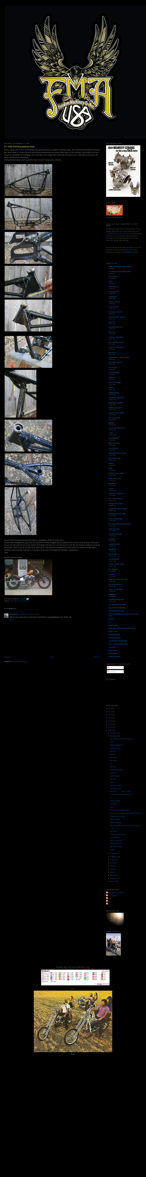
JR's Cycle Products (115, 498)
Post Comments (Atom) (20, 661)
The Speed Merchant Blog (117, 604)
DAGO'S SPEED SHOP (116, 564)
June (112, 866)
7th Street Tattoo (114, 635)
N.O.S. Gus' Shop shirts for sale (120, 810)
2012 (110, 721)
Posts (109, 667)
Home (52, 657)
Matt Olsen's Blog (114, 458)
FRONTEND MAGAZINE (117, 453)
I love (111, 742)
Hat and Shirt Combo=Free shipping (121, 739)
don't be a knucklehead (19, 601)
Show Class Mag (114, 443)
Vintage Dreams (114, 392)
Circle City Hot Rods (115, 589)
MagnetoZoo (113, 297)
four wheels (113, 831)
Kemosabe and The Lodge (117, 514)
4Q (110, 622)
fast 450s (112, 779)
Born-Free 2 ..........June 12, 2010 (120, 791)
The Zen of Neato (114, 418)
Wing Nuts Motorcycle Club (118, 579)
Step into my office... (116, 785)
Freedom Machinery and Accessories (117, 233)
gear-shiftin (113, 804)
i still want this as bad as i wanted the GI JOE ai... (125, 813)
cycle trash (112, 647)
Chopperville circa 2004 (117, 816)
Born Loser (112, 332)
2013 (110, 718)
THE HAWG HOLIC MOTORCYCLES (122, 628)
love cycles (112, 352)
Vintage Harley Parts (115, 503)
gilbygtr (111, 423)
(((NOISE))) (112, 483)
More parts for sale (116, 843)
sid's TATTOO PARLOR (117, 608)
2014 (110, 715)
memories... (113, 751)
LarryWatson (113, 653)
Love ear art (113, 367)
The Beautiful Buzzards (116, 599)
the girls (112, 850)
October (113, 853)
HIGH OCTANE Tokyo (116, 473)
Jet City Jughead (112, 895)
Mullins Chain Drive (115, 408)
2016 (110, 708)
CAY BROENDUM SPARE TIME (120, 271)
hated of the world (115, 478)
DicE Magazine (114, 438)
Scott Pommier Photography (118, 641)
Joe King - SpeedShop (116, 337)
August (112, 860)
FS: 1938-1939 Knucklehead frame (19, 146)
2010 (110, 727)
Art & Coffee (114, 837)
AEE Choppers (114, 276)
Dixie (110, 468)
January (113, 881)
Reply (11, 620)
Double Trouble (115, 776)
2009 (110, 730)
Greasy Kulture (114, 307)
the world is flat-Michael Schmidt (120, 524)
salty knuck (113, 760)
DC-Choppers (113, 569)
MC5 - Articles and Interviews (119, 644)
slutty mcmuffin (115, 819)
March (112, 875)
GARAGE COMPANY (116, 493)
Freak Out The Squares (116, 347)
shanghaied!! (113, 594)
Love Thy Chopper (115, 382)
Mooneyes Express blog (116, 611)
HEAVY (111, 387)
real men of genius (115, 822)
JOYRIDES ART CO (116, 362)
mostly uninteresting (115, 519)
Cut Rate (111, 574)
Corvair (112, 782)
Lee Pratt (112, 754)
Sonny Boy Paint (114, 529)
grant (108, 901)
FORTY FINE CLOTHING (115, 893)
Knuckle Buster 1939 (115, 327)
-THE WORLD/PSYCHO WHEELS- (121, 266)
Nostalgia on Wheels (115, 312)
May (112, 869)
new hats (112, 773)
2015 (110, 712)
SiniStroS (112, 377)
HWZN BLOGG (114, 287)
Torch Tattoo (113, 650)
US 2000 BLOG (114, 292)
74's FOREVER (114, 559)
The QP (109, 898)
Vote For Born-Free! (116, 840)
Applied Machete (114, 544)
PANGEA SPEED (114, 302)
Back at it (113, 767)
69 (110, 798)
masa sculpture (114, 448)
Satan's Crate (113, 631)
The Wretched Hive (115, 584)
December (113, 733)
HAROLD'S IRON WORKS (118, 509)
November (113, 736)
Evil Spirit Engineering (116, 397)
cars (111, 763)
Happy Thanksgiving (116, 745)
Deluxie (111, 463)
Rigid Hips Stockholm (116, 403)
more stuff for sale (115, 788)
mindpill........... (113, 539)
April (112, 872)
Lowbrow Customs (115, 638)
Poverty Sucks (113, 625)
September (113, 856)
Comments (111, 671)
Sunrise (111, 488)
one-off (112, 807)
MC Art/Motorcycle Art (116, 342)
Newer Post (7, 657)
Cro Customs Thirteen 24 (117, 428)
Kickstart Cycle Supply (116, 413)
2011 (110, 724)
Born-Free (112, 322)
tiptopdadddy (14, 614)
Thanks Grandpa (115, 801)
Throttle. (111, 619)
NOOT (111, 281)
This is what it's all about (117, 834)
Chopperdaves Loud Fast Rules (119, 357)
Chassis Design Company (117, 317)
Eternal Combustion (115, 534)
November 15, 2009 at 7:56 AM (29, 614)
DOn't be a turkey (115, 748)
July (111, 863)
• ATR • (111, 433)
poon (108, 904)
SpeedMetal (112, 549)
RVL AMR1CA (114, 554)
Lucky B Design (114, 372)
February (113, 878)
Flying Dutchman (114, 656)
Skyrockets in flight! (116, 770)
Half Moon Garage (116, 846)
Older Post (97, 657)
